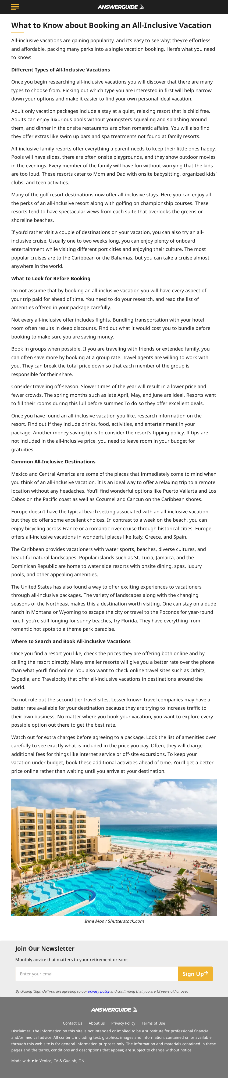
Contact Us (72, 1023)
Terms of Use (153, 1023)
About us (97, 1023)
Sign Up (193, 974)
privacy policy (98, 991)
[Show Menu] (15, 6)
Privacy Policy (123, 1023)
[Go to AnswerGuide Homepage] (120, 7)
